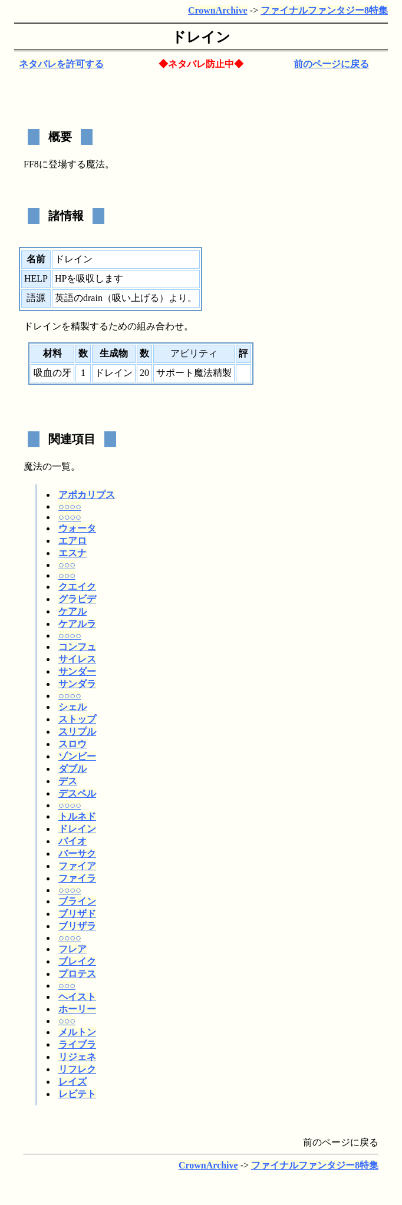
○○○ (66, 565)
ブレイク (77, 961)
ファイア (77, 866)
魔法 (95, 164)
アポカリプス (86, 495)
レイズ (72, 1082)
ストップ (77, 719)
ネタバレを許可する (61, 64)
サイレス (77, 659)
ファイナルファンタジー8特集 (324, 10)
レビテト (77, 1094)
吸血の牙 (52, 373)
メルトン (77, 1032)
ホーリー (77, 1009)
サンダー (77, 671)
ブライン (77, 901)
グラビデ (77, 599)
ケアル (72, 611)
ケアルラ (77, 624)
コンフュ (77, 647)
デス (67, 781)
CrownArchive (218, 10)
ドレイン (77, 829)
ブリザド (77, 914)
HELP (36, 278)
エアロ (72, 541)
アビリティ (194, 353)
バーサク (77, 854)
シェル (72, 707)
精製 (80, 326)
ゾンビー (77, 756)
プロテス (77, 974)
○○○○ (69, 506)
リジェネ (77, 1057)
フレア (72, 949)
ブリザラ (77, 926)
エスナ (72, 553)
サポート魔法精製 (194, 373)
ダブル (72, 769)
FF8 (31, 164)
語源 (36, 298)
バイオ (72, 841)
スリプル (77, 732)
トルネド (77, 816)
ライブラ (77, 1044)
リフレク (77, 1069)
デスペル (77, 793)
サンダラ (77, 684)
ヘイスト (77, 997)
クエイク (77, 587)
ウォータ (77, 528)
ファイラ (77, 878)
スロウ (72, 744)
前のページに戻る (331, 64)
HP (61, 278)
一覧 (61, 466)
